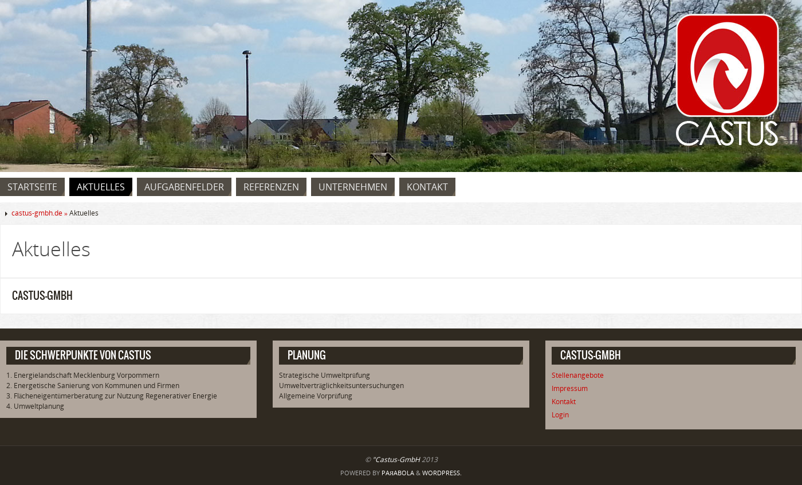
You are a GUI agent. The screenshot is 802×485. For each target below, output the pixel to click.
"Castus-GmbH (396, 459)
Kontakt (564, 401)
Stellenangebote (578, 375)
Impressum (570, 388)
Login (560, 415)
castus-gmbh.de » (40, 213)
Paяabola (398, 472)
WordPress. (442, 472)
